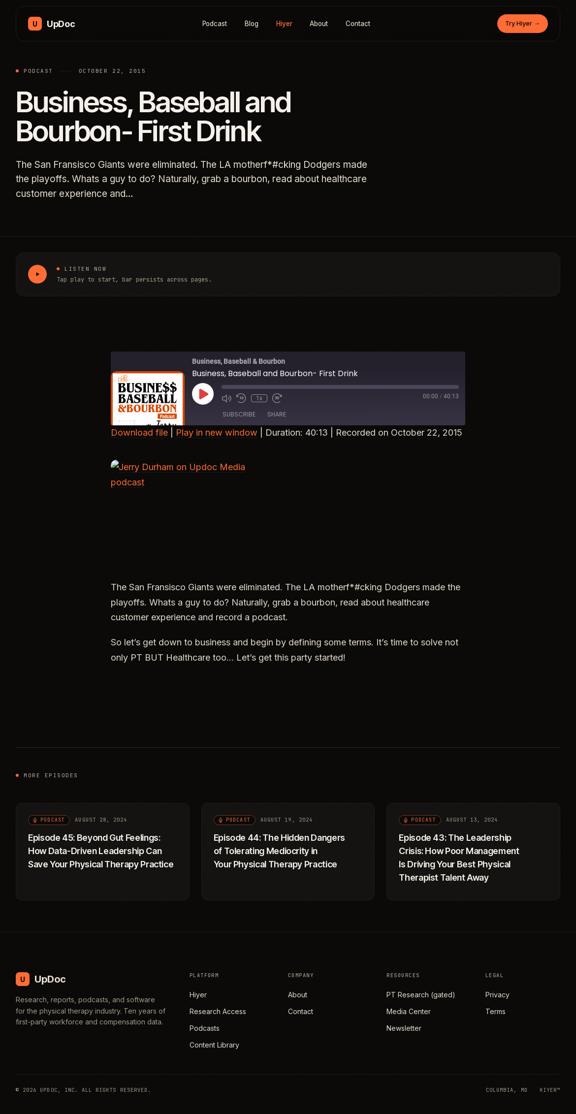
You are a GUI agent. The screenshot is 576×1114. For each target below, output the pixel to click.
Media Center (408, 1011)
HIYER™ (550, 1089)
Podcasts (205, 1028)
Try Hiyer (522, 23)
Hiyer (284, 24)
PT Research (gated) (420, 994)
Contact (358, 24)
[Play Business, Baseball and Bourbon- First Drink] (37, 274)
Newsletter (403, 1028)
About (319, 24)
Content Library (214, 1045)
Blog (251, 24)
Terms (495, 1011)
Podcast (214, 24)
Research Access (218, 1011)
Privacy (497, 994)
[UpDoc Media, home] (51, 24)
